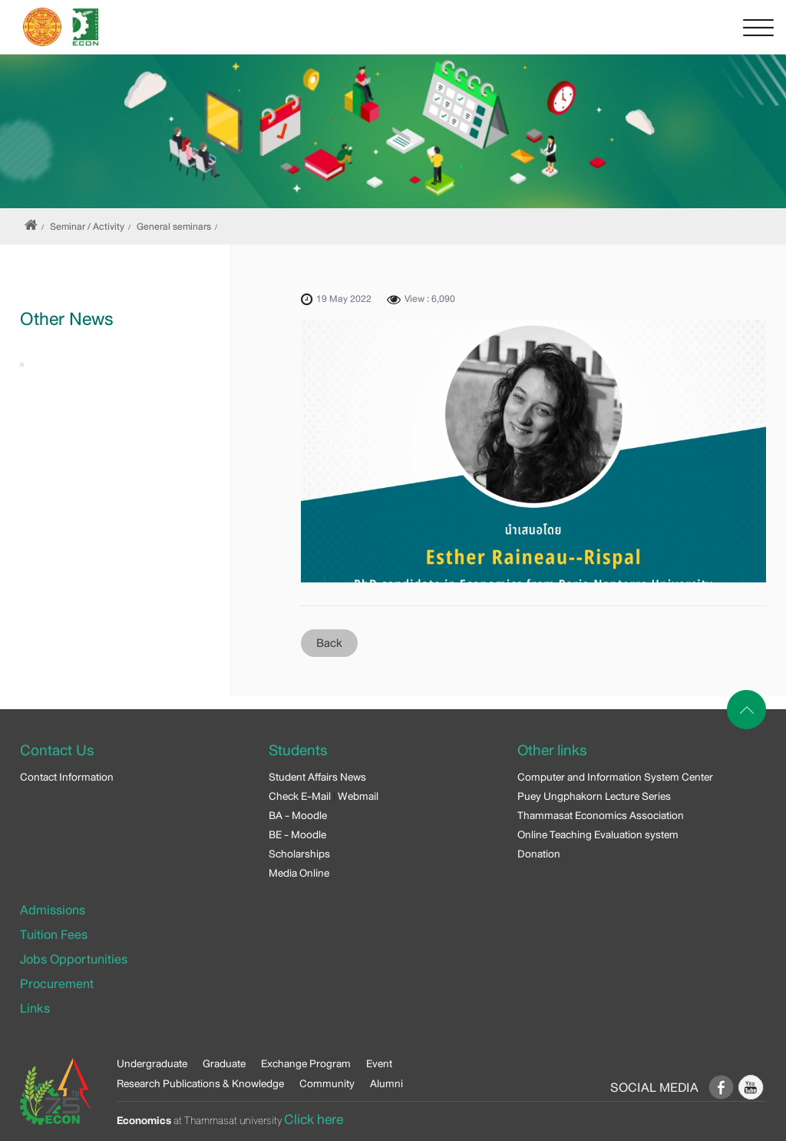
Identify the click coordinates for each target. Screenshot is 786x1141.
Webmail (358, 796)
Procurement (57, 984)
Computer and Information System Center (615, 777)
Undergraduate (152, 1063)
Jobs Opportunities (73, 959)
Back (329, 643)
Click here (313, 1119)
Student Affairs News (317, 777)
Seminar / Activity (87, 226)
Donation (538, 853)
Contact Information (67, 777)
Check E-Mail (300, 796)
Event (379, 1063)
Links (35, 1008)
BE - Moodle (297, 834)
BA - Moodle (298, 815)
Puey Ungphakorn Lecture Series (594, 796)
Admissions (52, 910)
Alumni (386, 1083)
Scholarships (299, 853)
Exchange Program (306, 1063)
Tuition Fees (54, 935)
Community (327, 1083)
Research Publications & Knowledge (200, 1083)
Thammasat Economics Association (600, 815)
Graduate (224, 1063)
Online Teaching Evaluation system (598, 834)
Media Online (299, 873)
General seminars (174, 226)
